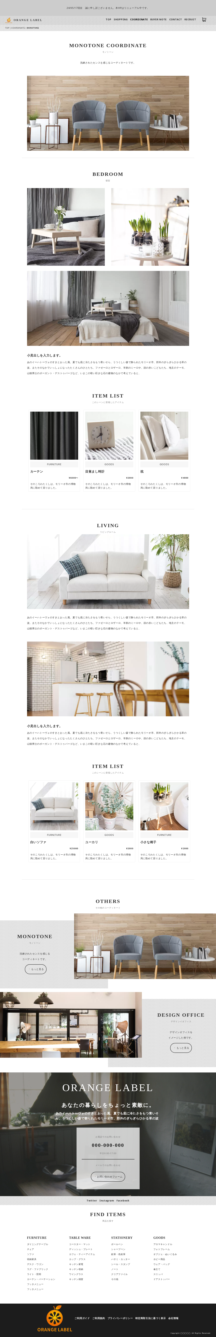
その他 (114, 1279)
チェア (30, 1249)
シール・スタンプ (120, 1264)
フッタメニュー (35, 1284)
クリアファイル (119, 1274)
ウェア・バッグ (162, 1264)
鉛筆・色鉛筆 (118, 1254)
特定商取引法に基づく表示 (150, 1318)
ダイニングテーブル (37, 1244)
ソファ (30, 1254)
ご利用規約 (98, 1318)
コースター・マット (80, 1244)
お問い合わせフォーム (108, 1176)
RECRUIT (190, 19)
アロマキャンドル (163, 1244)
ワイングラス (76, 1274)
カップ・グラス (77, 1259)
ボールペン (117, 1244)
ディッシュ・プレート (81, 1249)
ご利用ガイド (82, 1318)
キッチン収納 (76, 1269)
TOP (108, 19)
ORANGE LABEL (28, 20)
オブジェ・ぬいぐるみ (165, 1254)
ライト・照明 (34, 1274)
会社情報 (173, 1318)
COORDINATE (139, 19)
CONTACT (175, 19)
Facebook (123, 1200)
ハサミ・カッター (120, 1259)
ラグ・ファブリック (37, 1269)
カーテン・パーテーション (41, 1279)
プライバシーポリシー (120, 1318)
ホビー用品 (159, 1259)
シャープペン (118, 1249)
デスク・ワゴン (35, 1264)
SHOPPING (121, 19)
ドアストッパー (162, 1279)
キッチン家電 (76, 1264)
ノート (114, 1269)
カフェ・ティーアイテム (82, 1254)
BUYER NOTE (158, 19)
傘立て (157, 1269)
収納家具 (32, 1259)
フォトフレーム (162, 1249)
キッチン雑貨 (76, 1279)
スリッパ (158, 1274)
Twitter (92, 1200)
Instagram (107, 1200)
